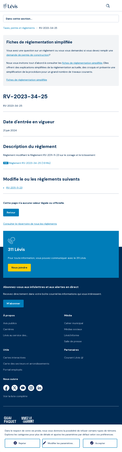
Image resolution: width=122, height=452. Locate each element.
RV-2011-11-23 (14, 187)
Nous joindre (19, 267)
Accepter (100, 443)
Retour (11, 212)
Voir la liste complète (15, 396)
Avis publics (10, 323)
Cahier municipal (73, 323)
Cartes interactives (14, 357)
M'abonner (13, 303)
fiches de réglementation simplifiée (82, 63)
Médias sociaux (73, 329)
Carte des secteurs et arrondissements (26, 363)
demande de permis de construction (27, 55)
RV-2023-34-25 (48, 28)
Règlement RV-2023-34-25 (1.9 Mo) (30, 163)
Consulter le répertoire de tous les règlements (30, 223)
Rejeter (22, 443)
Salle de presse (73, 341)
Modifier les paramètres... (61, 443)
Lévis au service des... (15, 335)
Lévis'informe (71, 335)
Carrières (8, 329)
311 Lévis (16, 249)
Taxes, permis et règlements (19, 28)
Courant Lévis (72, 357)
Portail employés (12, 369)
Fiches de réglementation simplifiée (26, 79)
